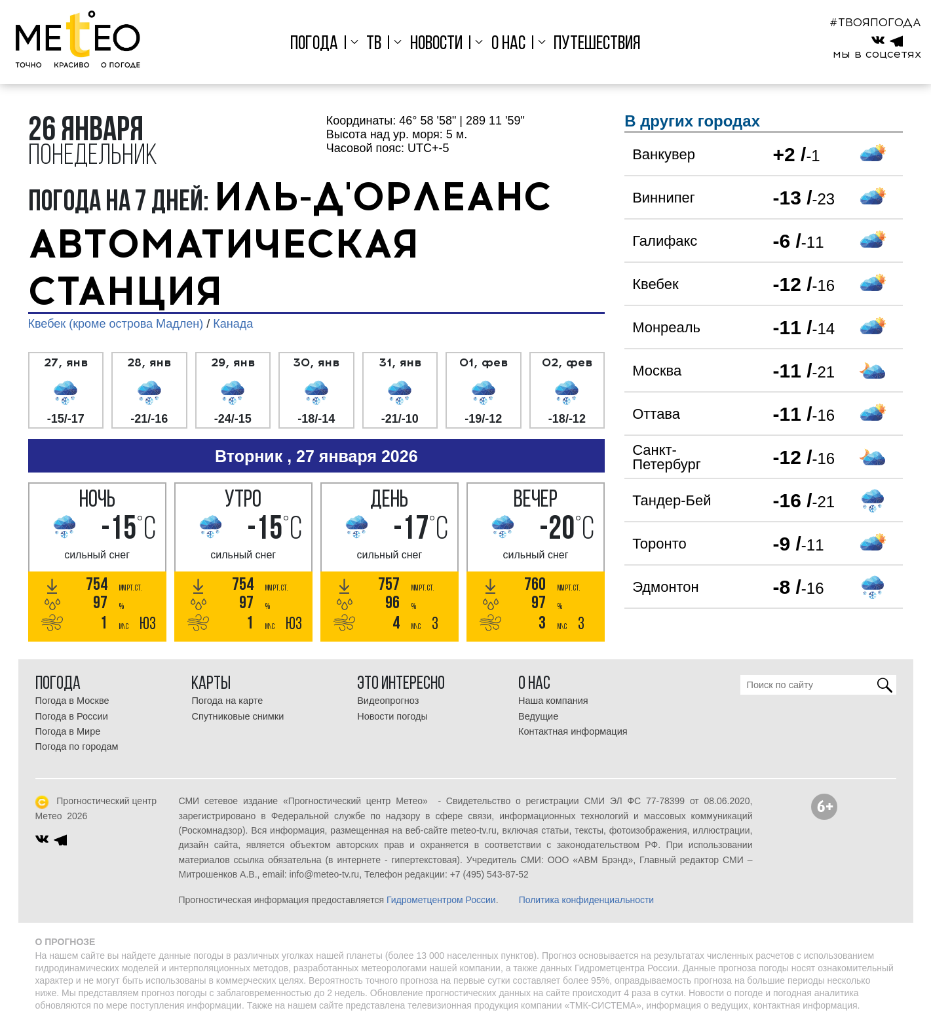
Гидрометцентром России (441, 900)
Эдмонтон (665, 587)
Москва (656, 370)
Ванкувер (663, 154)
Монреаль (666, 327)
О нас (508, 44)
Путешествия (597, 44)
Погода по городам (77, 746)
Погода (314, 44)
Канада (233, 323)
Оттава (656, 414)
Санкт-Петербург (666, 457)
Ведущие (538, 716)
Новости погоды (392, 716)
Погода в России (71, 716)
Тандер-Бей (671, 500)
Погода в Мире (68, 731)
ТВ (373, 44)
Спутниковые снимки (237, 716)
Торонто (659, 543)
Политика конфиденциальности (587, 900)
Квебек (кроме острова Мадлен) (116, 323)
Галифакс (664, 241)
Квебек (655, 284)
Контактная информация (573, 731)
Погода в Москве (72, 700)
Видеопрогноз (388, 700)
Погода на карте (227, 700)
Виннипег (663, 197)
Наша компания (553, 700)
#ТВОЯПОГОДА (875, 22)
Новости (436, 44)
